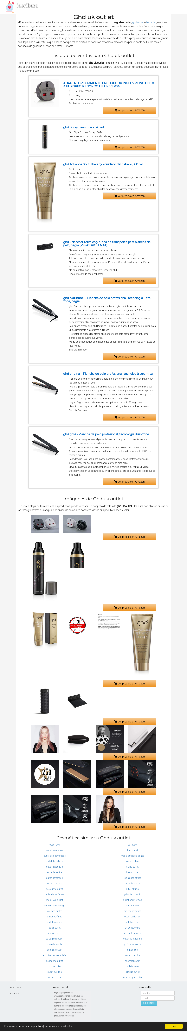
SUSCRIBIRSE (149, 1003)
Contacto (14, 993)
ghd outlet (138, 22)
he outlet (151, 22)
